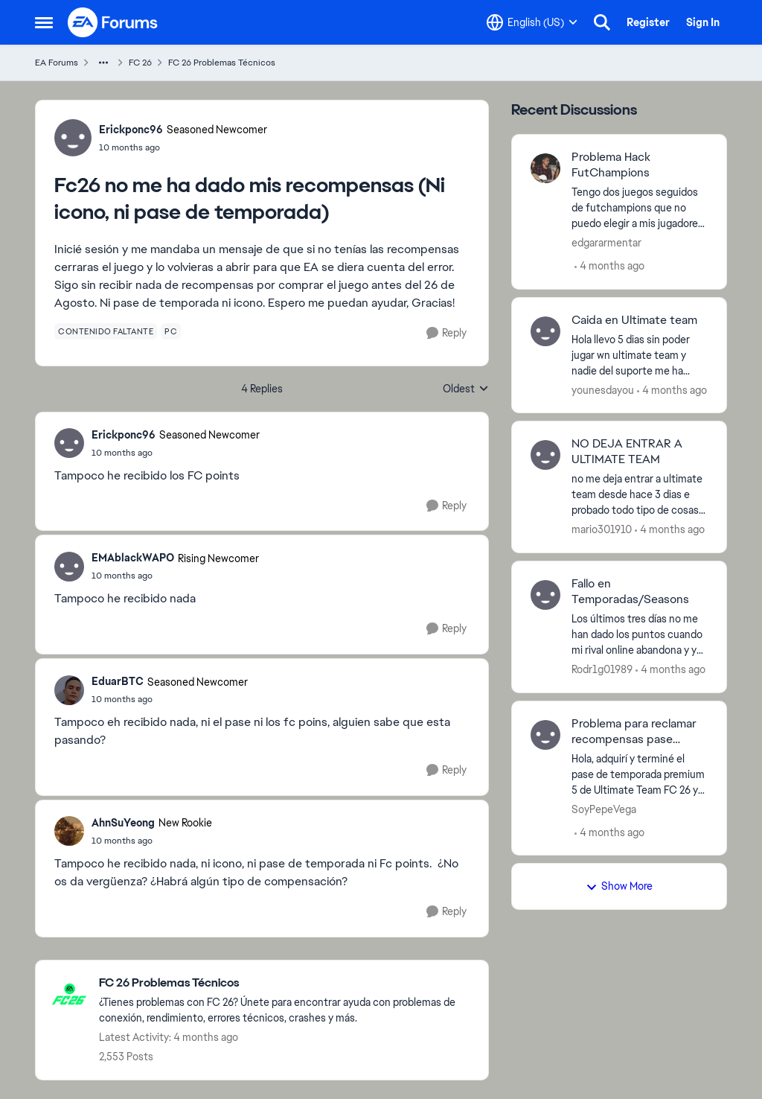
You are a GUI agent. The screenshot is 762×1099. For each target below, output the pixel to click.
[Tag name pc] (171, 331)
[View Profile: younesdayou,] (545, 331)
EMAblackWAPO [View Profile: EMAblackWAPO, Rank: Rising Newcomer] (133, 557)
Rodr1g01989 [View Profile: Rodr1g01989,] (602, 669)
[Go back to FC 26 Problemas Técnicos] (286, 983)
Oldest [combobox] (466, 389)
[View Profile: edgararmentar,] (545, 168)
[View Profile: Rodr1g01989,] (545, 595)
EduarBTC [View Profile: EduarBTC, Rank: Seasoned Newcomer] (118, 681)
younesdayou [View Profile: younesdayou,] (603, 389)
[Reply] (446, 333)
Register (648, 22)
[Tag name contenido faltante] (105, 331)
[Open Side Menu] (44, 22)
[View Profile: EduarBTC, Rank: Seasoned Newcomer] (69, 690)
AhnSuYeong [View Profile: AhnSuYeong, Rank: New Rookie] (123, 822)
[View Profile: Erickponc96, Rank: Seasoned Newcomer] (73, 137)
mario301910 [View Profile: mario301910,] (602, 529)
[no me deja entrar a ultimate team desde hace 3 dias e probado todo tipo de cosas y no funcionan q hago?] (640, 494)
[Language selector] (532, 22)
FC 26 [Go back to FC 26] (140, 63)
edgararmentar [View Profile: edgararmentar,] (606, 242)
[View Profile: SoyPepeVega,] (545, 735)
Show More (619, 886)
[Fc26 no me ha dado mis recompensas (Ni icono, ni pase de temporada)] (176, 452)
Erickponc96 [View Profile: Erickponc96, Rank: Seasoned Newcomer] (131, 129)
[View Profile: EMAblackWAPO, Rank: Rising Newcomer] (69, 567)
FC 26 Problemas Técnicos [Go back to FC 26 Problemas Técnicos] (221, 63)
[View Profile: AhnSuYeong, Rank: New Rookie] (69, 831)
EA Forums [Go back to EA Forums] (56, 63)
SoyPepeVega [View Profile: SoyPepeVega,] (604, 808)
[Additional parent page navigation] (103, 62)
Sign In (703, 22)
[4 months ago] (609, 266)
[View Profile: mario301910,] (545, 455)
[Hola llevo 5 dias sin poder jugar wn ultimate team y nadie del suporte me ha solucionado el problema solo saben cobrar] (640, 354)
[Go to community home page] (113, 22)
